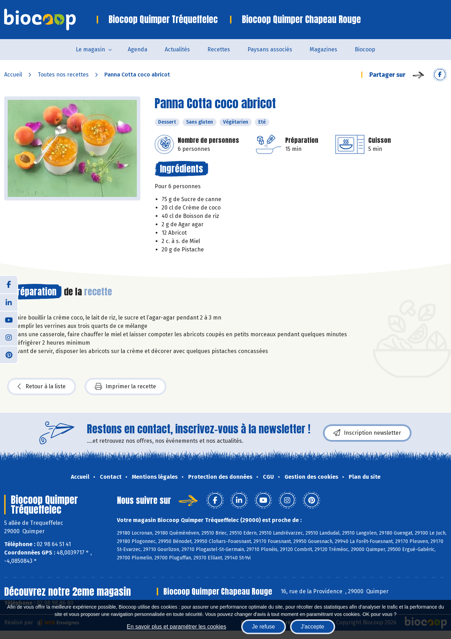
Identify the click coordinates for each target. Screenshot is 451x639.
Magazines (323, 49)
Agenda (137, 49)
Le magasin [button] (90, 49)
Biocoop (365, 49)
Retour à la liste (41, 386)
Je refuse (263, 627)
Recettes (218, 49)
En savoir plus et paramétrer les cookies (176, 627)
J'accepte (312, 627)
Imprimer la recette (125, 386)
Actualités (177, 49)
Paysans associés (269, 49)
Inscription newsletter (367, 432)
